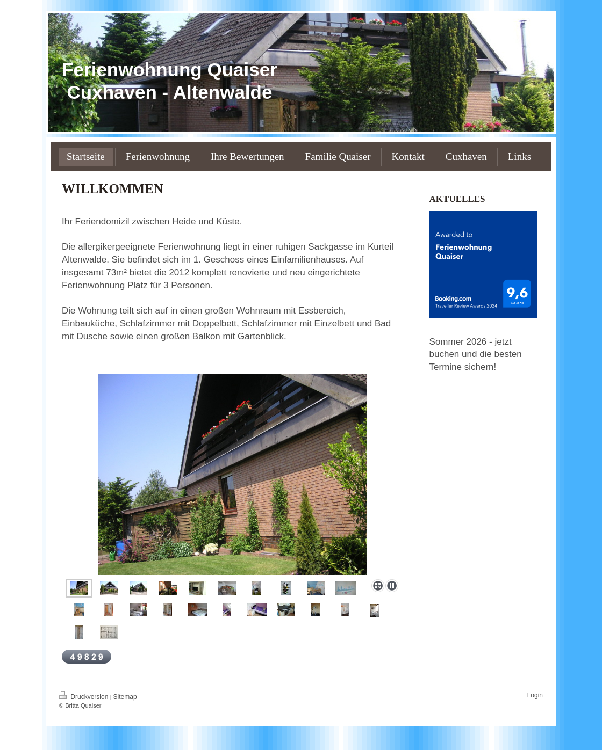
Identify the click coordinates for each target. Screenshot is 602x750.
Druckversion (84, 697)
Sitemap (125, 697)
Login (535, 695)
